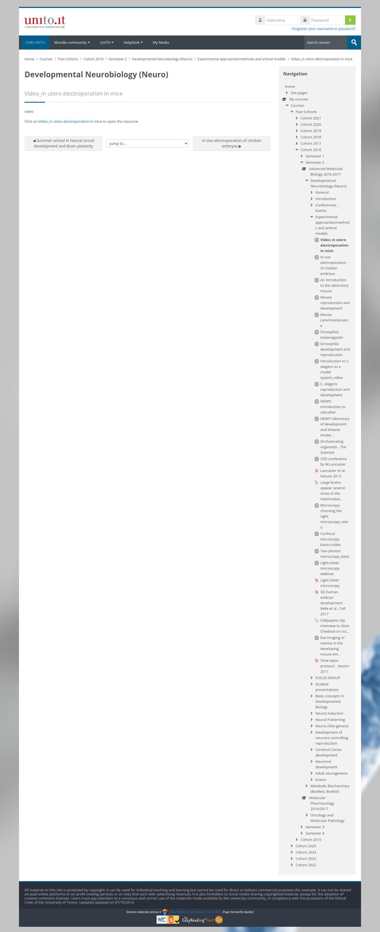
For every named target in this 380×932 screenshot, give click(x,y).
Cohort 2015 (310, 839)
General (322, 192)
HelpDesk (133, 42)
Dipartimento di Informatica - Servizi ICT (191, 911)
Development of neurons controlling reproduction (331, 737)
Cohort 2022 (306, 864)
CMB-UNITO (34, 42)
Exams (320, 779)
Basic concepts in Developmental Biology (329, 701)
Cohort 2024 (306, 851)
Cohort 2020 (310, 124)
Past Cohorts (306, 111)
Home (290, 86)
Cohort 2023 (306, 858)
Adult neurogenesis (331, 772)
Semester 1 (314, 155)
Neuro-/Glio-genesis (331, 725)
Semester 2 (314, 162)
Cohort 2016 (310, 149)
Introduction (325, 198)
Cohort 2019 (310, 130)
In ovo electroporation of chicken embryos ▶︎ (231, 143)
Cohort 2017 (310, 143)
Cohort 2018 (310, 136)
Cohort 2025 (306, 845)
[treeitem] (317, 475)
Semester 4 (314, 832)
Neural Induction (329, 712)
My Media (161, 42)
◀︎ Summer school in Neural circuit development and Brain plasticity (63, 143)
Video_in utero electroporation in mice (70, 121)
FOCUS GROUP (327, 677)
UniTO (107, 42)
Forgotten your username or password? (324, 28)
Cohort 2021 (310, 117)
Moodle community (72, 42)
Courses (297, 105)
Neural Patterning (330, 719)
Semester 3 (314, 826)
